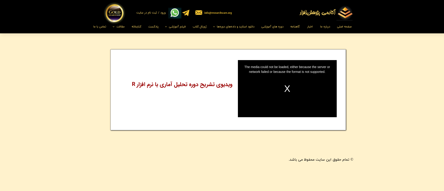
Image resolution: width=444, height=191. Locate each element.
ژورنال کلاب (200, 27)
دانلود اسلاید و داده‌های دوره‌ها (235, 27)
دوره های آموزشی (272, 27)
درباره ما (325, 27)
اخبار (310, 27)
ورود (163, 12)
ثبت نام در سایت (146, 12)
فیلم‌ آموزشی (177, 27)
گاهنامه (295, 27)
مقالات (120, 27)
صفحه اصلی (344, 27)
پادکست (153, 27)
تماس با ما (99, 27)
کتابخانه (136, 27)
